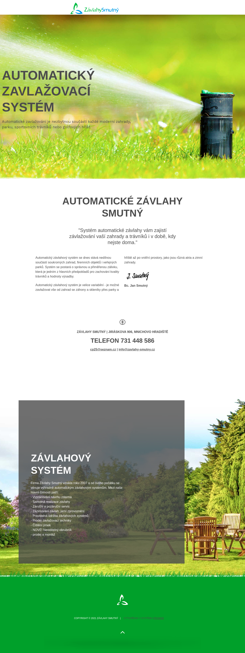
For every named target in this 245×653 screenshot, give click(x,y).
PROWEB (158, 618)
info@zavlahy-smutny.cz (137, 349)
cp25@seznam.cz (103, 349)
